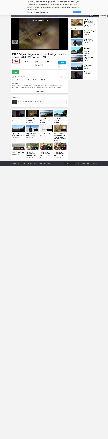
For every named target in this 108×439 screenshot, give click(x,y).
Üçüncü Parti (36, 12)
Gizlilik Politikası (27, 163)
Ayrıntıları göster (45, 12)
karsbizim (24, 61)
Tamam (77, 12)
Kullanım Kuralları (16, 163)
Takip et (62, 62)
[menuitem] (15, 42)
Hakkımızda (46, 163)
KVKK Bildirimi (38, 163)
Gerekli (29, 12)
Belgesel (22, 80)
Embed (16, 72)
